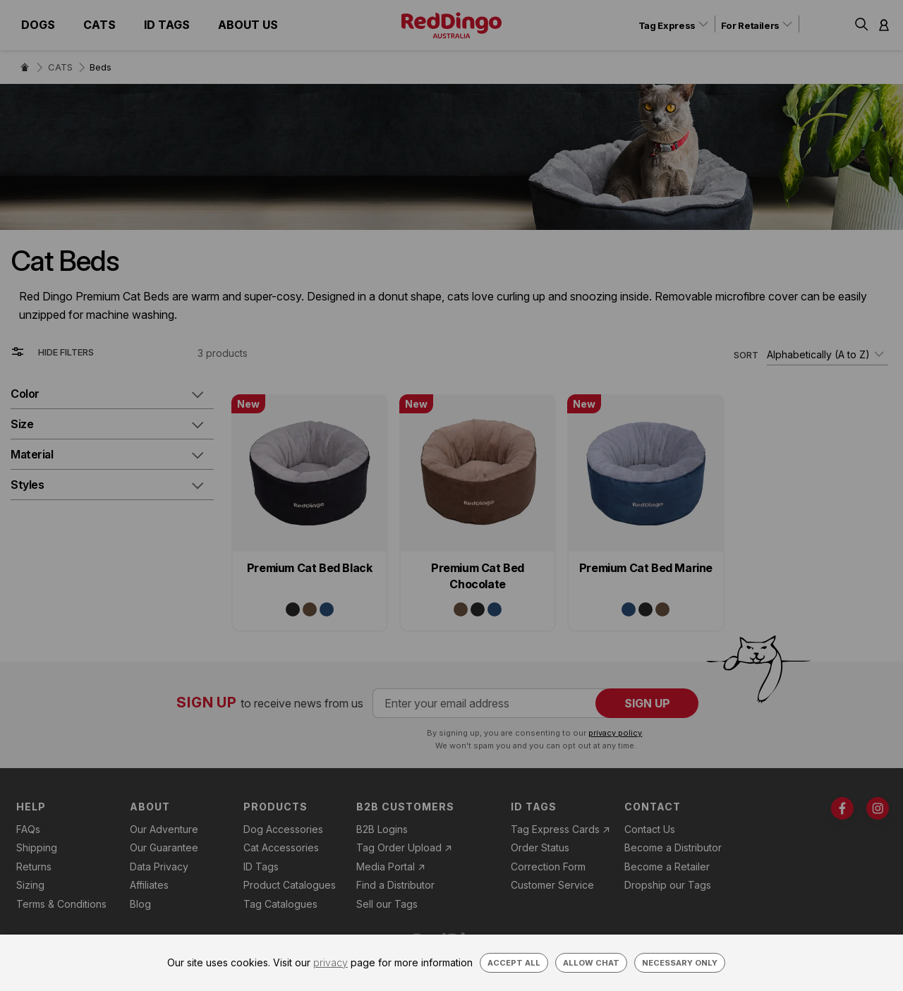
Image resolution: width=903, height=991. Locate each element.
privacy (330, 962)
